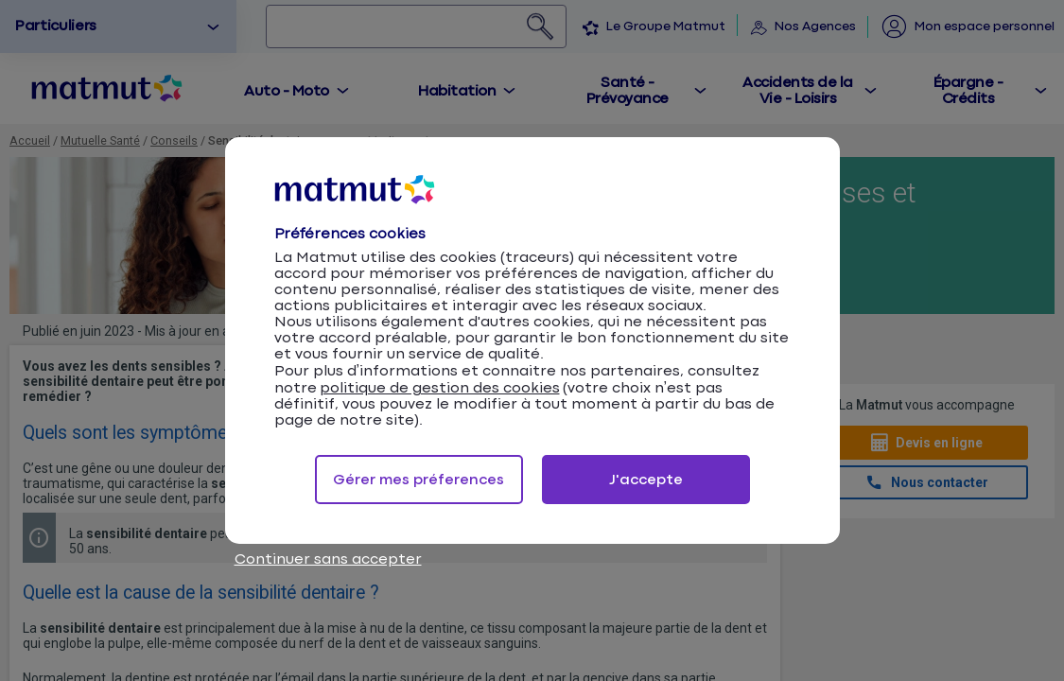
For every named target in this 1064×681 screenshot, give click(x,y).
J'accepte (646, 480)
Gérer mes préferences (418, 480)
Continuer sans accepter (328, 559)
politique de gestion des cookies (440, 388)
